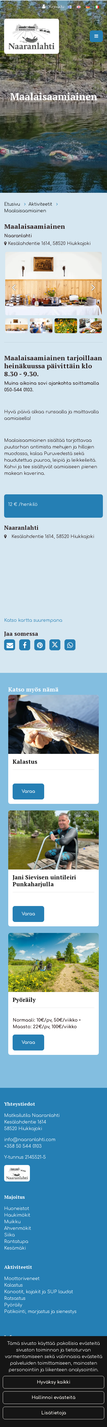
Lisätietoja (53, 1413)
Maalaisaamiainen (25, 210)
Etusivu (12, 204)
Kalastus (13, 1285)
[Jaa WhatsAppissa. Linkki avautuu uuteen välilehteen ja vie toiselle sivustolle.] (71, 645)
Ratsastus (15, 1298)
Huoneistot (16, 1208)
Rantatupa (16, 1241)
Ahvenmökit (17, 1228)
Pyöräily (13, 1305)
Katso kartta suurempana (33, 620)
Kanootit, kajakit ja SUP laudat (38, 1291)
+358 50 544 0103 (23, 1146)
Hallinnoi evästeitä (53, 1397)
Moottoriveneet (22, 1278)
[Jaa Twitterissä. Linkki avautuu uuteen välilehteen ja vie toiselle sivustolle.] (56, 645)
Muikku (12, 1221)
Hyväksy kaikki (53, 1382)
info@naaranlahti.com (29, 1139)
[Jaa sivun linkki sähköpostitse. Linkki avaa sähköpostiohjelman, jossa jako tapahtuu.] (11, 645)
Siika (9, 1235)
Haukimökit (17, 1215)
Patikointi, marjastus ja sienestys (40, 1311)
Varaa (28, 791)
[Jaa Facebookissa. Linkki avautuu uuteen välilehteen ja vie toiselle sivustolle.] (26, 645)
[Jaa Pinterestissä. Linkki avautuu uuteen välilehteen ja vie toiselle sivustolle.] (41, 645)
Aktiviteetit (41, 204)
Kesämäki (15, 1248)
